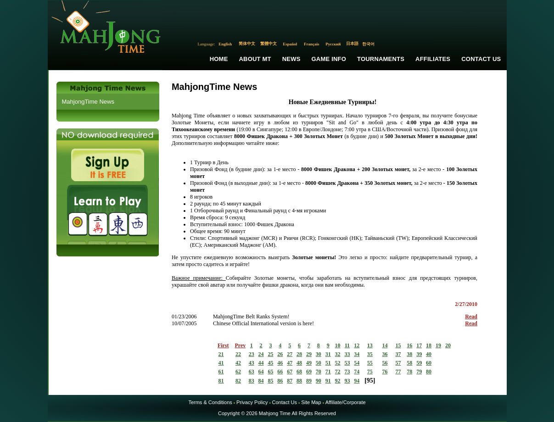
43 (251, 363)
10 (338, 345)
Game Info (329, 59)
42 (238, 363)
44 (261, 363)
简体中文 (247, 43)
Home (219, 59)
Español (290, 44)
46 (280, 363)
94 (356, 381)
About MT (255, 59)
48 (299, 363)
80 (428, 371)
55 (370, 363)
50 (318, 363)
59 (419, 363)
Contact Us (481, 59)
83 (251, 381)
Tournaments (380, 59)
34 (356, 354)
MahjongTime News (88, 101)
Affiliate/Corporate (345, 402)
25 (270, 354)
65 (270, 371)
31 (328, 354)
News (291, 59)
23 (251, 354)
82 (238, 381)
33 (347, 354)
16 (409, 345)
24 (261, 354)
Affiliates (432, 59)
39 (419, 354)
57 (398, 363)
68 (299, 371)
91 (328, 381)
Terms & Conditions (210, 402)
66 (280, 371)
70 (318, 371)
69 (309, 371)
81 (221, 381)
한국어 (368, 44)
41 (221, 363)
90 (318, 381)
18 (428, 345)
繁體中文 (268, 43)
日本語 (352, 43)
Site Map (311, 402)
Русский (333, 44)
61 (221, 371)
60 (428, 363)
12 (356, 345)
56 (384, 363)
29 (309, 354)
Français (311, 44)
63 (251, 371)
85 (270, 381)
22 (238, 354)
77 (398, 371)
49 (309, 363)
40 (428, 354)
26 (280, 354)
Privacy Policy (252, 402)
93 (347, 381)
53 (347, 363)
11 (347, 345)
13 (370, 345)
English (225, 44)
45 (270, 363)
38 (409, 354)
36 (384, 354)
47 (289, 363)
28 (299, 354)
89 (309, 381)
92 (338, 381)
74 (356, 371)
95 (370, 380)
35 (370, 354)
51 (328, 363)
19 (438, 345)
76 (384, 371)
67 (289, 371)
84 (261, 381)
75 (370, 371)
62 (238, 371)
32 (338, 354)
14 (384, 345)
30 (318, 354)
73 (347, 371)
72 (338, 371)
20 (448, 345)
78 (409, 371)
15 (398, 345)
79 (419, 371)
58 (409, 363)
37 (398, 354)
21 (221, 354)
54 (356, 363)
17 (419, 345)
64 (261, 371)
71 (328, 371)
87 (289, 381)
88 (299, 381)
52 (338, 363)
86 (280, 381)
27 (289, 354)
